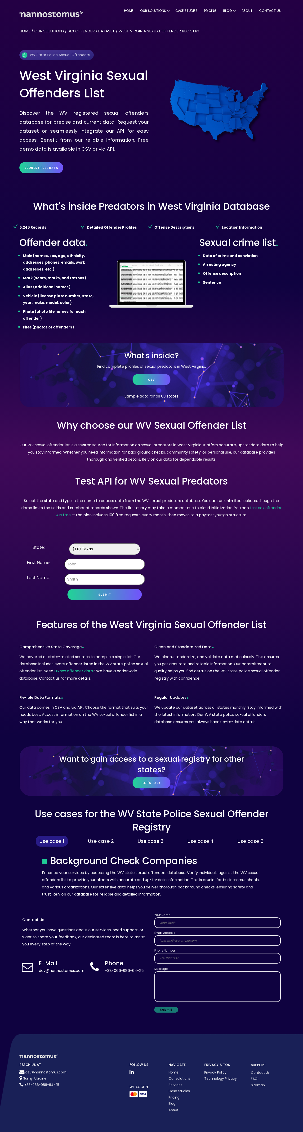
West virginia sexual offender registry (159, 31)
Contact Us (270, 10)
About (247, 10)
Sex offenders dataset (91, 31)
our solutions (153, 10)
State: (38, 547)
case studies (186, 10)
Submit (104, 595)
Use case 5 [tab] (250, 841)
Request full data (41, 168)
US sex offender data (73, 671)
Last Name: (38, 578)
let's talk (151, 783)
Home (129, 10)
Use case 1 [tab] (52, 841)
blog (227, 10)
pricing (210, 10)
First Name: (38, 562)
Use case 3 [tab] (150, 841)
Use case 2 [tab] (101, 841)
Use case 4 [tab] (200, 841)
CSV (151, 380)
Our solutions (49, 31)
